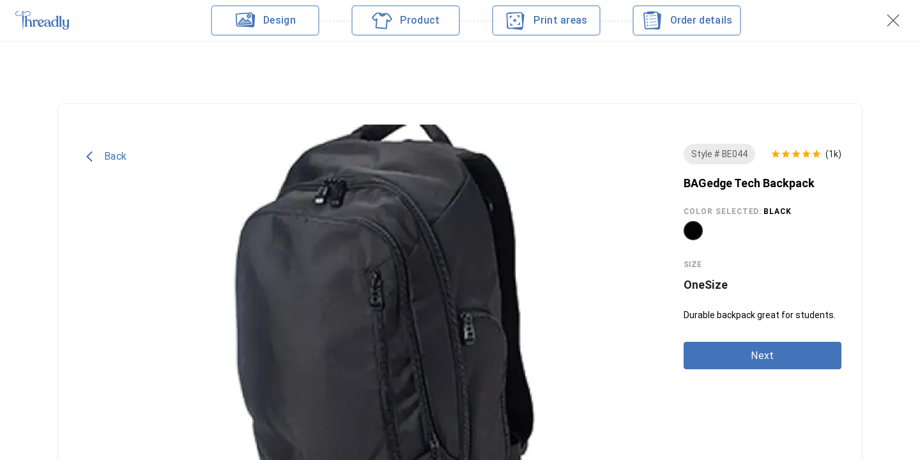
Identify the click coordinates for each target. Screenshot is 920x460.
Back (106, 156)
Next (762, 355)
